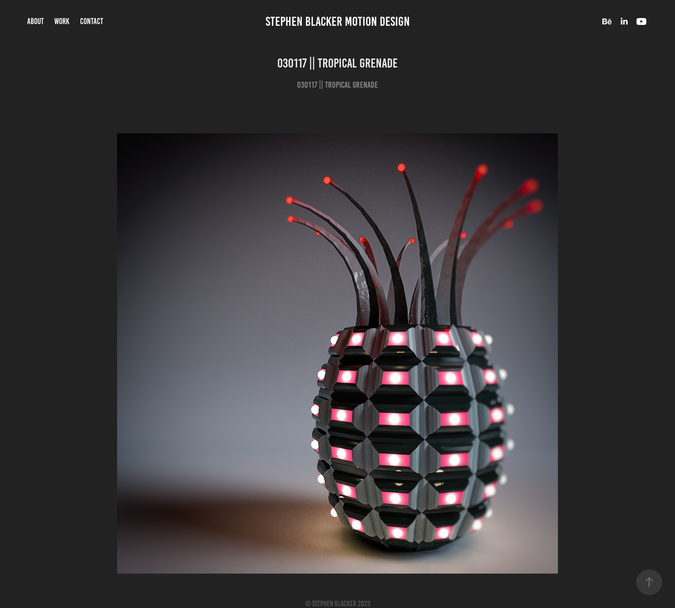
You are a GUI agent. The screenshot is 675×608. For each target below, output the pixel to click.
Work (61, 21)
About (35, 21)
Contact (91, 21)
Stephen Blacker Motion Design (338, 21)
